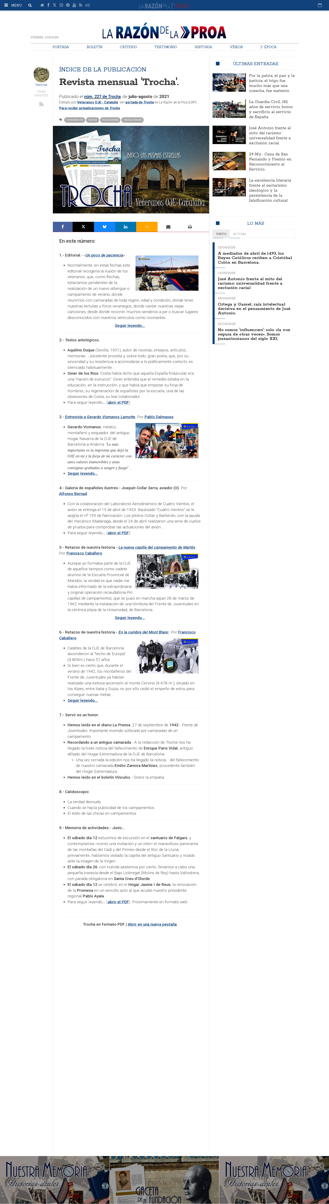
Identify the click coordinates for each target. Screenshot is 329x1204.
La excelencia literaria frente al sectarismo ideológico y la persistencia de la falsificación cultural (270, 190)
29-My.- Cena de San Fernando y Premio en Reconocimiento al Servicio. (270, 162)
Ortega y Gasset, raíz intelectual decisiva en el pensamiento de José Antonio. (255, 307)
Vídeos (236, 47)
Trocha (41, 84)
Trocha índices (132, 120)
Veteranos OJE (74, 120)
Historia (203, 47)
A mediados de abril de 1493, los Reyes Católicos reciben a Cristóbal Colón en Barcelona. (252, 257)
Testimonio (165, 47)
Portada (60, 47)
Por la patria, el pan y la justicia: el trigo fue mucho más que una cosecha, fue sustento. (272, 83)
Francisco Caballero (84, 553)
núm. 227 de (103, 96)
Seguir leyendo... (83, 473)
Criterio (128, 47)
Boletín (94, 47)
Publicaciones (110, 120)
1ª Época (268, 47)
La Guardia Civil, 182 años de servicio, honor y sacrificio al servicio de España (271, 109)
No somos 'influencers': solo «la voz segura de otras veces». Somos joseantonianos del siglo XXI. (255, 332)
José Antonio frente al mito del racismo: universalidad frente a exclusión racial (270, 136)
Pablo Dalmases (159, 416)
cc (87, 5)
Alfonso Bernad (73, 493)
